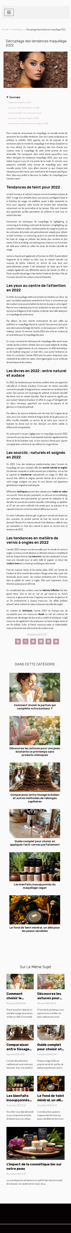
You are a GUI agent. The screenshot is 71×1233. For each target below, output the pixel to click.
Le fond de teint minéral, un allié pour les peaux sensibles (35, 929)
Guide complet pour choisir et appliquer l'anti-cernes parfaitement (35, 843)
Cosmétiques (17, 29)
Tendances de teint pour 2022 (19, 102)
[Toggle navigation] (9, 12)
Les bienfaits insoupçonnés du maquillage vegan (35, 886)
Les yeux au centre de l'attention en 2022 (23, 107)
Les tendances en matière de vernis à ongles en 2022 (28, 123)
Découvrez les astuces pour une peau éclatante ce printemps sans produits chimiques (35, 752)
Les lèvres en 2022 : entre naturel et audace (24, 113)
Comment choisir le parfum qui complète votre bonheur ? (35, 706)
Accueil (5, 29)
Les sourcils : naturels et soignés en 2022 (23, 118)
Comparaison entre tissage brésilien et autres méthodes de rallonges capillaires (34, 798)
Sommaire (14, 97)
